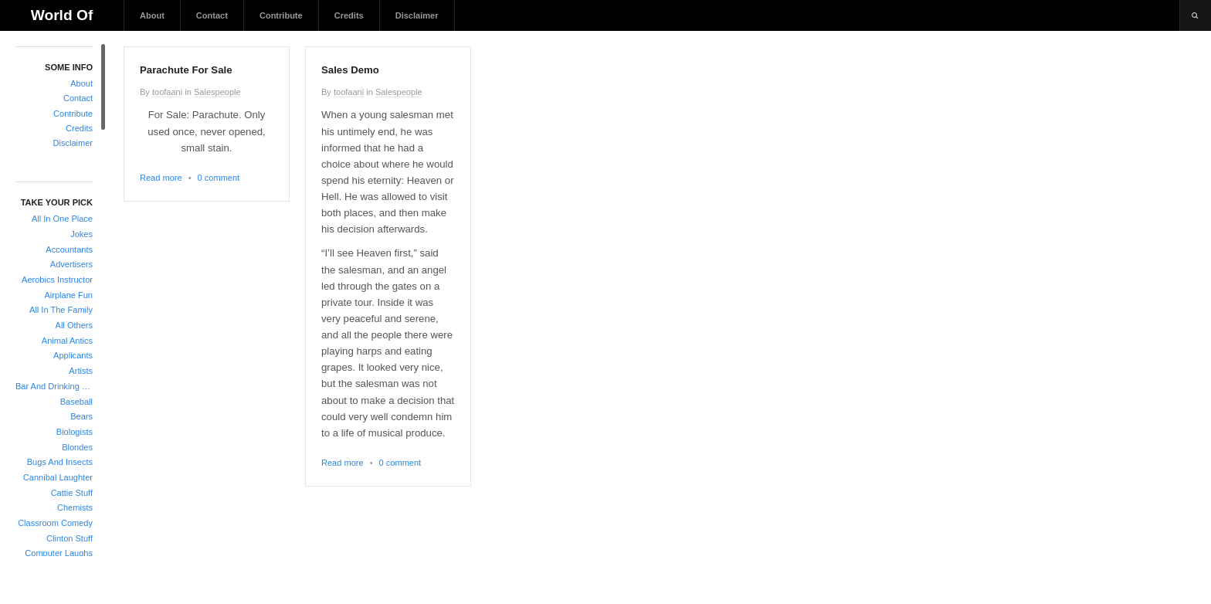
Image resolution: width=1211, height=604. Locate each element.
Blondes (77, 447)
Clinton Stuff (69, 538)
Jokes (81, 234)
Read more (161, 177)
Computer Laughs (59, 553)
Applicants (73, 355)
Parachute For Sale (186, 70)
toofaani (167, 92)
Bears (81, 416)
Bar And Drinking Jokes (54, 386)
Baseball (76, 401)
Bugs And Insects (60, 462)
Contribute (281, 15)
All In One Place (62, 218)
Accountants (69, 249)
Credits (349, 15)
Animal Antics (67, 340)
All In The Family (61, 309)
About (152, 15)
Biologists (74, 431)
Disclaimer (417, 15)
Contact (212, 15)
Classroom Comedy (55, 523)
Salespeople (217, 92)
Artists (81, 370)
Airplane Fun (68, 295)
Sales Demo (350, 70)
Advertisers (71, 264)
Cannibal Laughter (58, 477)
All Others (74, 325)
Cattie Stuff (72, 492)
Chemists (75, 507)
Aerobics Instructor (57, 279)
